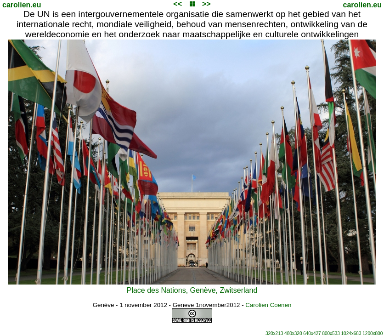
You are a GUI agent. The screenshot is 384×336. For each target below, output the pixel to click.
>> (206, 4)
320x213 (274, 333)
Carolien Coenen (268, 305)
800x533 (330, 333)
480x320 (293, 333)
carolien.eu (21, 5)
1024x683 (351, 333)
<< (177, 4)
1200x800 (372, 333)
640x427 (312, 333)
